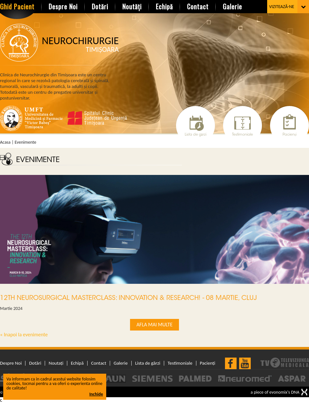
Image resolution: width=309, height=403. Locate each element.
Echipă (164, 6)
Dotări (100, 6)
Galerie (232, 6)
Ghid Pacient (17, 6)
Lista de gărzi (195, 135)
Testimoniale (242, 135)
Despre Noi (63, 6)
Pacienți (289, 135)
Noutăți (132, 6)
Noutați (56, 363)
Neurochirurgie (80, 44)
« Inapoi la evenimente (24, 334)
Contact (198, 6)
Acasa (5, 142)
